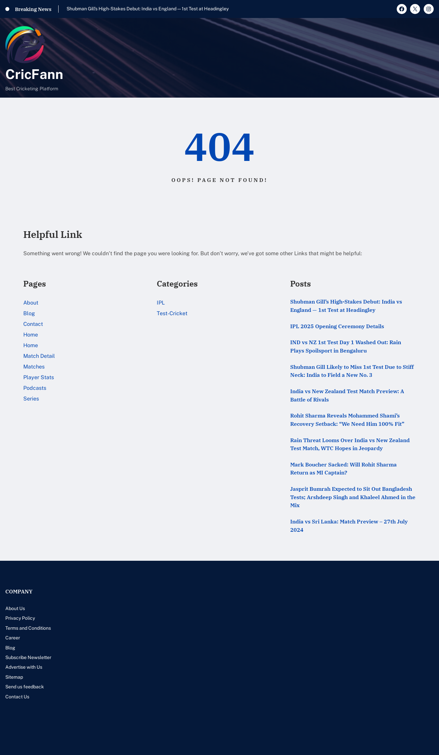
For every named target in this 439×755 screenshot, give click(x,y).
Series (31, 398)
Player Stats (38, 377)
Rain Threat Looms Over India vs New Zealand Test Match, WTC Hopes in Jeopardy (350, 444)
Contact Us (17, 696)
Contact (33, 324)
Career (12, 637)
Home (30, 335)
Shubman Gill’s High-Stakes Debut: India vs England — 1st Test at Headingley (148, 8)
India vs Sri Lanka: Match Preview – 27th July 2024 (349, 525)
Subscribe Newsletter (28, 657)
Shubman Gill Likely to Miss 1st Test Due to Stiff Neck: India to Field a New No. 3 (352, 371)
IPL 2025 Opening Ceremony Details (337, 326)
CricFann (34, 74)
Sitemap (14, 677)
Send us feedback (24, 686)
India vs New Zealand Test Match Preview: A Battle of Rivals (347, 395)
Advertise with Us (23, 667)
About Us (15, 608)
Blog (29, 313)
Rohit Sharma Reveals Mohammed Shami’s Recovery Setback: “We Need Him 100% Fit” (347, 419)
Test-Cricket (172, 313)
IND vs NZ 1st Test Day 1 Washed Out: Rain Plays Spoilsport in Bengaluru (345, 346)
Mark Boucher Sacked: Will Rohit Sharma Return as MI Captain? (343, 468)
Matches (34, 367)
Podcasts (34, 388)
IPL (161, 303)
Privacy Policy (20, 618)
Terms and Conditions (28, 628)
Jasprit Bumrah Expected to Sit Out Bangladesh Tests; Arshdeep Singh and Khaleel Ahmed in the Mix (352, 497)
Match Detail (39, 356)
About (30, 303)
